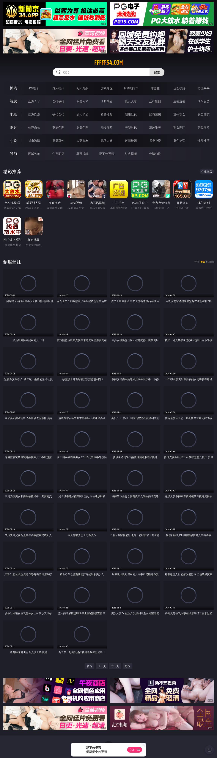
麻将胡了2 (131, 88)
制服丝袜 (131, 114)
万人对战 (82, 88)
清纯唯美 (155, 127)
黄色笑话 (179, 141)
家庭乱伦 (58, 141)
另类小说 (155, 141)
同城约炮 (34, 154)
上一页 (102, 666)
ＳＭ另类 (204, 101)
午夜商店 (58, 154)
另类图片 (204, 127)
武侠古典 (107, 141)
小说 (13, 140)
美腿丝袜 (131, 127)
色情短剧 (155, 154)
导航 (13, 153)
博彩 (13, 88)
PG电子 (34, 88)
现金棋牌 (179, 88)
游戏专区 (107, 88)
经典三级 (155, 114)
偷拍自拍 (58, 114)
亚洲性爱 (34, 114)
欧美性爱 (107, 114)
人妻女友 (82, 141)
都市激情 (34, 141)
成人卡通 (82, 114)
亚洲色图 (58, 127)
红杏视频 (131, 154)
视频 (13, 101)
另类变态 (204, 114)
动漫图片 (107, 127)
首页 (89, 666)
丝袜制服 (155, 101)
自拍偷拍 (58, 101)
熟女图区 (179, 127)
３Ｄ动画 (107, 101)
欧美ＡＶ (82, 101)
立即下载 (134, 749)
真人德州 (58, 88)
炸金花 (155, 88)
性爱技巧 (204, 141)
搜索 (157, 72)
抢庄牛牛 (204, 88)
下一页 (115, 666)
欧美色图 (82, 127)
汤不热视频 (106, 154)
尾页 (127, 666)
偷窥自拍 (34, 127)
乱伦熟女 (179, 114)
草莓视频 (82, 154)
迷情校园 (131, 141)
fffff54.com (108, 62)
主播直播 (179, 101)
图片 (13, 127)
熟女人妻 (131, 101)
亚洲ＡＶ (34, 101)
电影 (13, 114)
